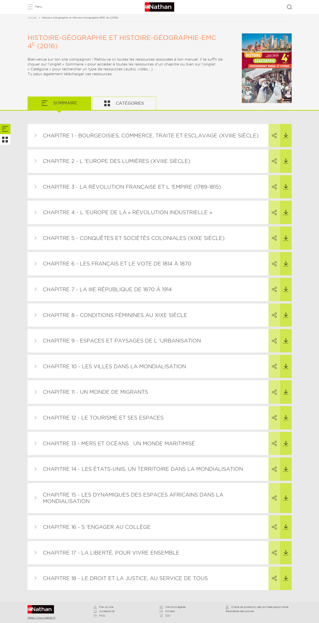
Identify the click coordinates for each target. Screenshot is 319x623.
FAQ (99, 615)
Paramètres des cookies (240, 611)
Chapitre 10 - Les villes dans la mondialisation (114, 366)
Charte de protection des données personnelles (257, 607)
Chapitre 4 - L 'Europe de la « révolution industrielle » (127, 212)
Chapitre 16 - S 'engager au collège (97, 527)
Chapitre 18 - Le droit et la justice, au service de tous (125, 578)
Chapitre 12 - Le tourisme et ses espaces (103, 417)
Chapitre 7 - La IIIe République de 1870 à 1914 (107, 289)
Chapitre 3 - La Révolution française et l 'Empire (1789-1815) (132, 187)
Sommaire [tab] (64, 103)
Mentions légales (173, 607)
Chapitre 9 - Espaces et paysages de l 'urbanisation (122, 340)
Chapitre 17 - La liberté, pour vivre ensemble (111, 552)
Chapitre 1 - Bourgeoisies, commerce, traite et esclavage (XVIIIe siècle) (151, 135)
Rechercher (289, 7)
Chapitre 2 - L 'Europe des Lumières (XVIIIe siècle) (116, 161)
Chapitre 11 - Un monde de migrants (95, 392)
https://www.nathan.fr (41, 617)
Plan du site (103, 607)
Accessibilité (104, 611)
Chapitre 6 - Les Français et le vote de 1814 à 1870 (117, 263)
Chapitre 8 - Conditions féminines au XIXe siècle (115, 315)
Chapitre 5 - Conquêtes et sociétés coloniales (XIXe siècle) (133, 238)
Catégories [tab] (129, 103)
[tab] (5, 129)
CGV (165, 615)
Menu (38, 6)
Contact (167, 611)
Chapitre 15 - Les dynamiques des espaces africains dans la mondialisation (133, 498)
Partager (272, 131)
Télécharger (284, 131)
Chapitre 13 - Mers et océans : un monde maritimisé (119, 443)
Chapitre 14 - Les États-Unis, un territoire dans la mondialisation (143, 469)
